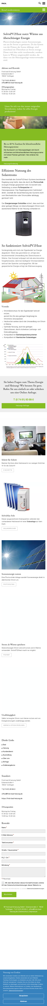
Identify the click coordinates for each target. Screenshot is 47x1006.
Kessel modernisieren (11, 10)
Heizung (6, 748)
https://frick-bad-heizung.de (12, 798)
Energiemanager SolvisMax (15, 204)
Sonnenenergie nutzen (11, 574)
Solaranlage (31, 522)
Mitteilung (5, 865)
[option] (23, 18)
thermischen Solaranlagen (26, 338)
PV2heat (6, 655)
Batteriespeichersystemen (26, 335)
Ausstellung (7, 755)
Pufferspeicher (23, 188)
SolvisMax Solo (8, 515)
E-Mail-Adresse (7, 835)
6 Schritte (7, 470)
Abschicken (8, 894)
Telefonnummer (7, 843)
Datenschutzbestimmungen (35, 888)
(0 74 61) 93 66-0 (25, 400)
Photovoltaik (38, 182)
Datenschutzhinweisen (16, 994)
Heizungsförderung (11, 164)
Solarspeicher (9, 528)
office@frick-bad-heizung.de (12, 83)
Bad (4, 745)
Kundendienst (8, 751)
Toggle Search (40, 3)
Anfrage (6, 762)
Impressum (33, 912)
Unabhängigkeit (8, 715)
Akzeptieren (23, 999)
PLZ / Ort (5, 858)
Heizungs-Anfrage (22, 406)
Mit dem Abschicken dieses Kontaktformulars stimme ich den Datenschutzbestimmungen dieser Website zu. (23, 884)
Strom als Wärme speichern (13, 644)
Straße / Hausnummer (9, 850)
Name (4, 828)
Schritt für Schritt (9, 459)
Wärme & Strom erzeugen (14, 725)
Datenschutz (23, 912)
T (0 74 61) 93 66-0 (8, 80)
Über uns (6, 758)
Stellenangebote (9, 765)
